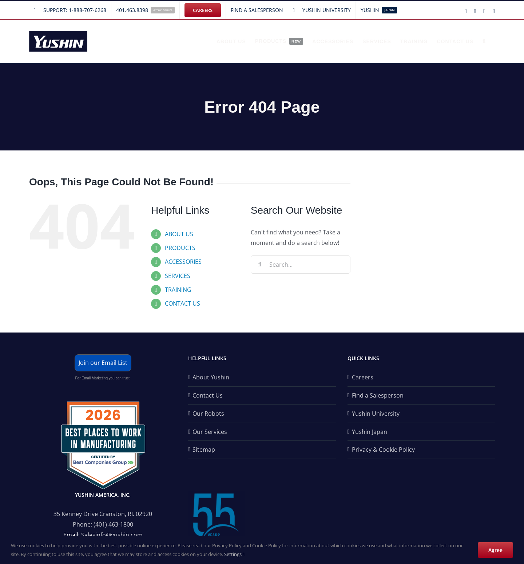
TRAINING (178, 290)
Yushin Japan (369, 432)
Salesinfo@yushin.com (112, 535)
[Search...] (300, 264)
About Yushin (210, 377)
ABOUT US (179, 234)
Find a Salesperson (378, 395)
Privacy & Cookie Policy (383, 450)
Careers (362, 377)
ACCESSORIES (183, 262)
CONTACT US (182, 303)
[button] (484, 41)
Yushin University (376, 414)
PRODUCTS (180, 248)
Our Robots (208, 414)
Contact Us (207, 395)
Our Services (209, 432)
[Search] (260, 264)
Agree (495, 550)
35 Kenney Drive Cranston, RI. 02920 (102, 514)
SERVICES (177, 276)
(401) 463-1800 (113, 524)
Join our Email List (103, 363)
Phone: (83, 524)
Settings (234, 554)
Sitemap (203, 450)
